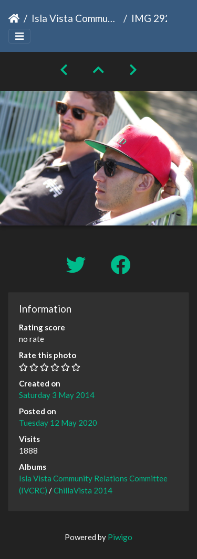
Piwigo (120, 537)
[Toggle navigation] (19, 36)
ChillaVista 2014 (83, 490)
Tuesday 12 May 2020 (58, 422)
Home (13, 18)
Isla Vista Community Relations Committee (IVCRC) (75, 18)
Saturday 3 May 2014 (57, 395)
